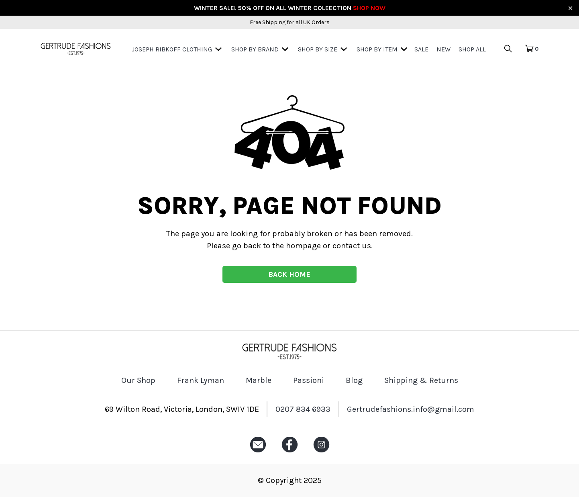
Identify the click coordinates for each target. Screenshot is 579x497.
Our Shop (138, 380)
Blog (354, 380)
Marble (258, 380)
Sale (421, 49)
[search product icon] (513, 49)
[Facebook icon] (290, 452)
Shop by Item (377, 49)
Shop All (472, 49)
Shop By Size (317, 49)
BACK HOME (289, 274)
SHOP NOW (369, 8)
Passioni (308, 380)
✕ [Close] (570, 7)
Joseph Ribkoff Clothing (172, 49)
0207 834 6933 (302, 409)
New (443, 49)
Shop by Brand (255, 49)
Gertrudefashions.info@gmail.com (410, 409)
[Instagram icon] (321, 452)
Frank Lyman (200, 380)
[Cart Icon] (531, 49)
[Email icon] (258, 452)
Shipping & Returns (421, 380)
